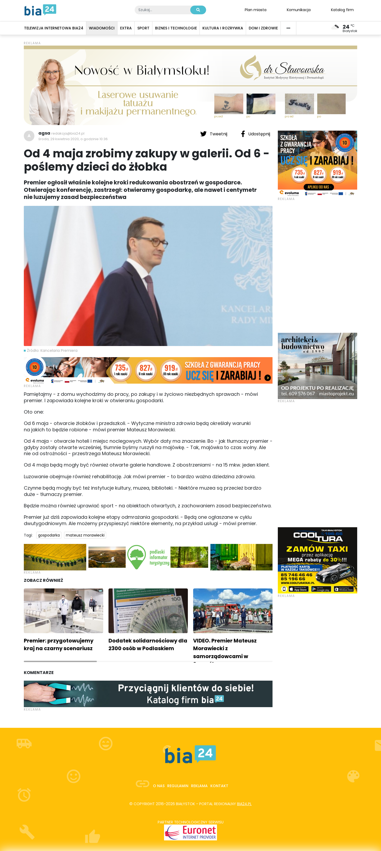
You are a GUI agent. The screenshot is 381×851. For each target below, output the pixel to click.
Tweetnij (214, 134)
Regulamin (177, 785)
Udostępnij (255, 134)
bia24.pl (244, 803)
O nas (159, 785)
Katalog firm (342, 9)
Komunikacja (299, 9)
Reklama (199, 785)
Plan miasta (255, 9)
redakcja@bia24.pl (67, 133)
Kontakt (219, 785)
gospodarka (49, 535)
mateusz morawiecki (85, 535)
